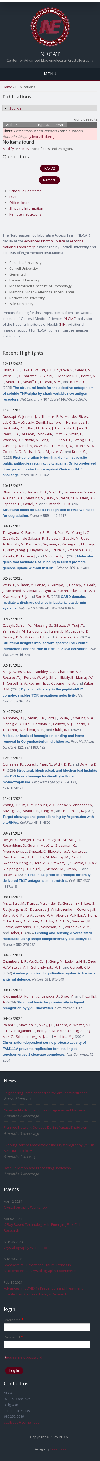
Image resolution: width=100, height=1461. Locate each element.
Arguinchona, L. (15, 851)
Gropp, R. (73, 868)
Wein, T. (9, 584)
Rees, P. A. (11, 434)
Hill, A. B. (89, 590)
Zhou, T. (64, 439)
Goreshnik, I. (72, 903)
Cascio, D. (82, 723)
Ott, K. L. (46, 370)
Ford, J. (52, 718)
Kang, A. (25, 863)
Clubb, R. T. (61, 729)
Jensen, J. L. (31, 416)
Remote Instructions (25, 214)
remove (25, 148)
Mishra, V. (64, 1024)
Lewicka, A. (50, 996)
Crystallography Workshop (25, 1207)
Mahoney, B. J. (14, 718)
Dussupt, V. (12, 416)
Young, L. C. (81, 532)
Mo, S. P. (55, 492)
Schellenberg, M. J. (30, 1036)
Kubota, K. (11, 556)
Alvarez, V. (64, 915)
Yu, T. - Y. (44, 839)
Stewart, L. (59, 863)
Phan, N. (45, 764)
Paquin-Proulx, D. (58, 445)
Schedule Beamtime (25, 190)
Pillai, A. (80, 915)
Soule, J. (65, 718)
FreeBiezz (58, 1449)
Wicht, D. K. (62, 764)
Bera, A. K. (42, 863)
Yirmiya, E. (59, 584)
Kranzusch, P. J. (15, 596)
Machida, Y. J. (64, 1036)
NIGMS (70, 318)
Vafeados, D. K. (27, 927)
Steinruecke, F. (69, 590)
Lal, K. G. (9, 422)
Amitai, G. (34, 590)
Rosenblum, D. (14, 845)
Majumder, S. (50, 903)
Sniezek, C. (37, 851)
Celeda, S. (83, 370)
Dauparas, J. (40, 909)
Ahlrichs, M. (40, 857)
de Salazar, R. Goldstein (42, 538)
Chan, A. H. (15, 498)
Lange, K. (42, 584)
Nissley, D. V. (86, 498)
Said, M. (19, 903)
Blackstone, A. (59, 851)
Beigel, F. (37, 868)
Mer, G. (8, 1036)
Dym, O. (50, 590)
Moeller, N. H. (68, 375)
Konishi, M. (16, 544)
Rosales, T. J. (12, 677)
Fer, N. (52, 532)
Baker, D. (10, 874)
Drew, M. (52, 498)
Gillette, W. (62, 625)
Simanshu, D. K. (58, 503)
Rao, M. (34, 428)
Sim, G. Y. (26, 804)
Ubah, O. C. (11, 370)
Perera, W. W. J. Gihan (41, 677)
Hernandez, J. (77, 422)
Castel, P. (30, 503)
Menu (50, 73)
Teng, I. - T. (48, 439)
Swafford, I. (55, 422)
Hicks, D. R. (53, 921)
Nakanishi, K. (73, 810)
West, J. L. (10, 375)
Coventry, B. (86, 909)
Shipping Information (26, 208)
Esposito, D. (12, 503)
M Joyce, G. (54, 451)
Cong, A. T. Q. (80, 1030)
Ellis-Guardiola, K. (37, 723)
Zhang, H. (10, 804)
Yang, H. (74, 839)
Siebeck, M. (55, 868)
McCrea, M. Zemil (31, 422)
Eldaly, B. (67, 677)
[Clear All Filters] (41, 136)
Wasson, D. (12, 439)
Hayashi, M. (39, 550)
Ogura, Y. (58, 550)
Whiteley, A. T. (18, 967)
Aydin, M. (59, 839)
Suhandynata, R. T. (46, 967)
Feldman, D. (16, 921)
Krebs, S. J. (80, 451)
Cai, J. (43, 961)
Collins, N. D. (12, 451)
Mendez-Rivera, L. (79, 416)
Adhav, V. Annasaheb (74, 804)
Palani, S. (10, 1024)
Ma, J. (7, 671)
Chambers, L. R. (15, 961)
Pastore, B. (30, 810)
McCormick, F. (55, 556)
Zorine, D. (35, 921)
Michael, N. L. (34, 451)
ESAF (13, 196)
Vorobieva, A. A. (77, 927)
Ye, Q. (33, 961)
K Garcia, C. (79, 863)
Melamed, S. (16, 590)
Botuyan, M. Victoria (53, 1030)
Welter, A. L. (82, 1024)
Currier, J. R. (12, 445)
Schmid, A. (30, 439)
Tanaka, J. (28, 556)
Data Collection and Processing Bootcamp (37, 1168)
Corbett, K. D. (80, 967)
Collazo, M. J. (63, 723)
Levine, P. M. (44, 915)
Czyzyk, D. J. (12, 538)
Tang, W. (47, 810)
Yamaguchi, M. (73, 544)
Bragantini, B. (24, 1030)
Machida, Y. (28, 1024)
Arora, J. (47, 428)
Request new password (23, 1357)
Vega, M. (68, 498)
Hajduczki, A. (65, 428)
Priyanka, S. (63, 370)
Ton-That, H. (12, 729)
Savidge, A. (11, 810)
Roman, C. (32, 996)
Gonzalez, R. (13, 764)
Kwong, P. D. (82, 439)
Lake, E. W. (30, 370)
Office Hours (19, 202)
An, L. (7, 903)
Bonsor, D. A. (37, 492)
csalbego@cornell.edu (22, 1422)
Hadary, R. (77, 584)
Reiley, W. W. (32, 445)
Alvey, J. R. (46, 1024)
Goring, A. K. (12, 723)
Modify (8, 148)
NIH (63, 324)
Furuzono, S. (35, 532)
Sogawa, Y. (51, 544)
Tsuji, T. (78, 625)
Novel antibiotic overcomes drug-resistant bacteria (44, 1110)
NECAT (50, 54)
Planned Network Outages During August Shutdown (45, 1127)
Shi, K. (52, 375)
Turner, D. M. (59, 631)
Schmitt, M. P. (33, 729)
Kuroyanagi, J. (18, 550)
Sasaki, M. (71, 538)
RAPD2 (49, 168)
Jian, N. (82, 428)
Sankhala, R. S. (14, 428)
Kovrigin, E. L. (39, 683)
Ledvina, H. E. (75, 961)
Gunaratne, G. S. (32, 375)
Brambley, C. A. (44, 671)
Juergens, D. (19, 909)
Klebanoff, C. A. (63, 683)
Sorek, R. (43, 596)
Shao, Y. (67, 996)
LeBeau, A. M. (50, 381)
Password (13, 1337)
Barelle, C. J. (79, 381)
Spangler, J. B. (18, 868)
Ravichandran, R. (16, 857)
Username (13, 1319)
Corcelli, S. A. (17, 683)
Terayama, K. (13, 532)
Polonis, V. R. (84, 445)
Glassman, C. (65, 845)
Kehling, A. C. (45, 804)
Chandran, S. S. (70, 671)
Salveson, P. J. (52, 927)
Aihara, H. (13, 381)
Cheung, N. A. (83, 718)
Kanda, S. (33, 544)
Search (15, 108)
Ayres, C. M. (22, 671)
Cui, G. (8, 1030)
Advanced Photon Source (44, 241)
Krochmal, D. (13, 996)
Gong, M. (56, 961)
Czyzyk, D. (11, 625)
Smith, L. (75, 434)
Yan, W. (64, 532)
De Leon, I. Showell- (36, 434)
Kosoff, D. (30, 381)
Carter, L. (79, 851)
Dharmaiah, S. (14, 492)
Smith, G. (61, 434)
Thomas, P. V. (52, 416)
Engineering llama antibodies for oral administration (46, 1092)
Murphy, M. (60, 857)
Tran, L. (32, 903)
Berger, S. (10, 839)
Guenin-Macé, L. (40, 845)
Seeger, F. (27, 839)
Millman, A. (25, 584)
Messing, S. (35, 498)
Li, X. (66, 921)
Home (7, 86)
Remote (49, 180)
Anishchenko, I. (63, 909)
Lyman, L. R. (36, 718)
